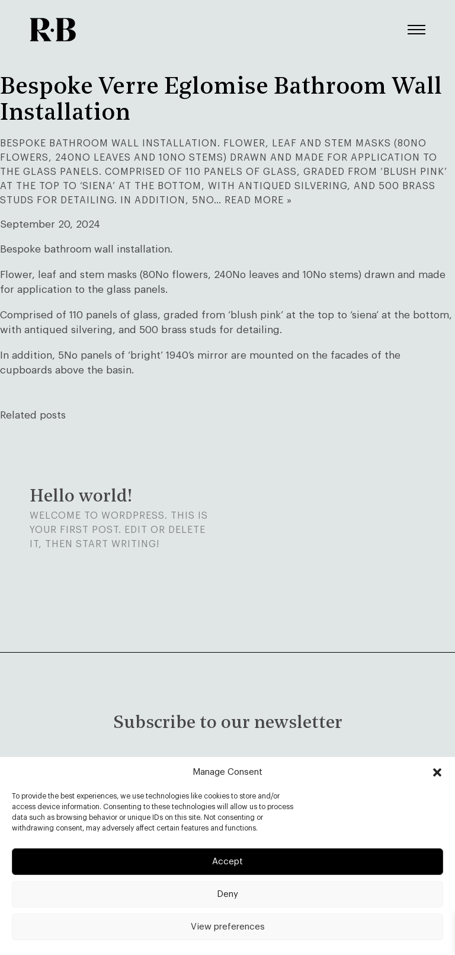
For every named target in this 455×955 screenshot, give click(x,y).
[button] (437, 772)
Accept (227, 861)
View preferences (228, 926)
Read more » (258, 200)
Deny (227, 894)
